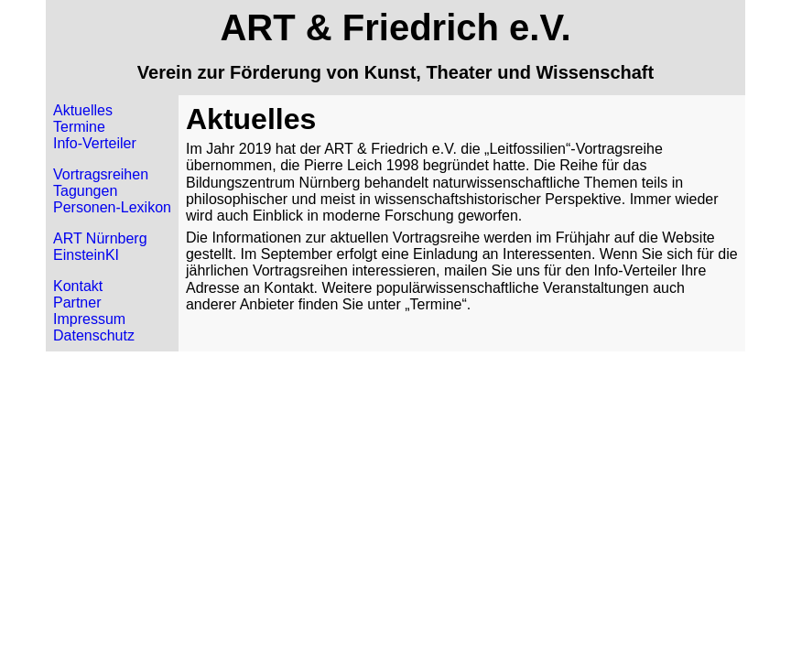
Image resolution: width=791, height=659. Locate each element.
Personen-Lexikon (112, 207)
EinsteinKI (86, 255)
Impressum (89, 319)
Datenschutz (94, 335)
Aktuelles (83, 110)
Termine (79, 127)
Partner (77, 302)
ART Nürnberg (100, 238)
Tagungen (85, 191)
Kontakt (78, 286)
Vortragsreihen (100, 174)
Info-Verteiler (94, 143)
